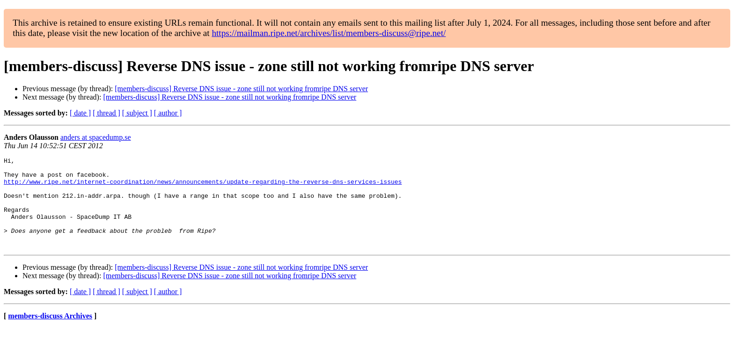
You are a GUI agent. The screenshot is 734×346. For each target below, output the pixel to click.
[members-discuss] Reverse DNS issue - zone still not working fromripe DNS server (241, 89)
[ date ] (80, 113)
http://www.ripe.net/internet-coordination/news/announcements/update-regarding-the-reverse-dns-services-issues (203, 187)
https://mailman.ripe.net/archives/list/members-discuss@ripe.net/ (329, 33)
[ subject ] (137, 113)
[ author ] (168, 113)
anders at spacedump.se (95, 137)
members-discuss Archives (50, 334)
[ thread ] (106, 113)
